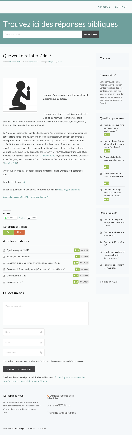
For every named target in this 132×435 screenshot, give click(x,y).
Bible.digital (19, 402)
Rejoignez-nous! (109, 281)
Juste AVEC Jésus (59, 405)
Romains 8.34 (10, 163)
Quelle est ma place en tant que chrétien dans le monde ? (114, 255)
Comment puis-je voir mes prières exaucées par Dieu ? (33, 262)
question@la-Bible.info (68, 189)
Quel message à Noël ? (18, 250)
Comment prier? (15, 282)
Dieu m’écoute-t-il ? (16, 275)
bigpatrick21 (34, 62)
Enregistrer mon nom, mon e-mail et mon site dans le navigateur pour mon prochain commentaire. (45, 361)
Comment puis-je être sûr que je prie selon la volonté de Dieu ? (114, 144)
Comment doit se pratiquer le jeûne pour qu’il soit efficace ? (36, 269)
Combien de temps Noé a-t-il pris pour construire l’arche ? (112, 192)
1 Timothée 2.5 (46, 155)
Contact (121, 7)
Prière (59, 62)
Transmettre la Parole (61, 412)
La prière (52, 62)
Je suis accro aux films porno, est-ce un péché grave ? (114, 127)
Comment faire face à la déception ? (114, 234)
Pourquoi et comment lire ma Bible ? (114, 266)
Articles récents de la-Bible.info (61, 397)
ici (23, 182)
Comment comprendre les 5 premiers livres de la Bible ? (114, 222)
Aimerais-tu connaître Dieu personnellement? (25, 197)
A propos (104, 7)
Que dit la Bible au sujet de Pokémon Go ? (114, 176)
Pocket (22, 218)
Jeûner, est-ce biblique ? (18, 256)
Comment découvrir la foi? (114, 243)
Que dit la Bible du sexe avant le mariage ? (114, 160)
